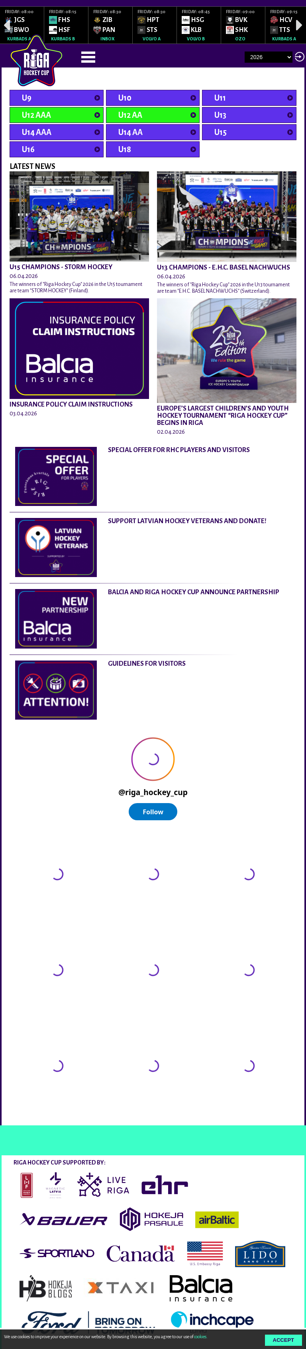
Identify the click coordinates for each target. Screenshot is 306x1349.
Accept (283, 1340)
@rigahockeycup (31, 1118)
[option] (22, 25)
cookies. (201, 1336)
